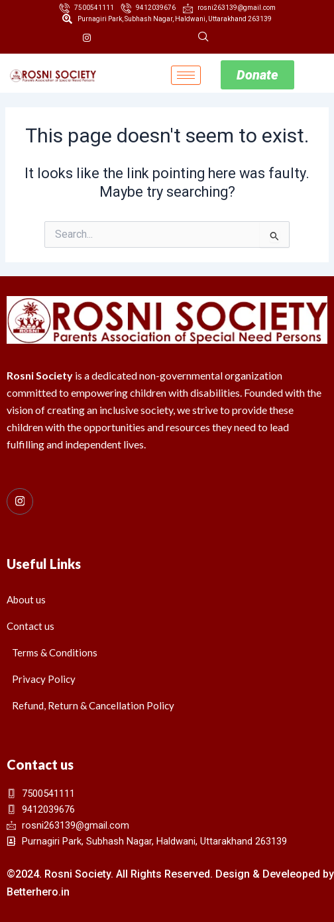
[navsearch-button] (203, 38)
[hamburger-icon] (186, 75)
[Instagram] (87, 38)
